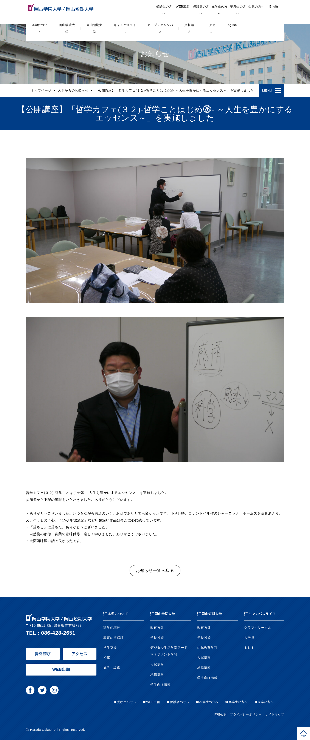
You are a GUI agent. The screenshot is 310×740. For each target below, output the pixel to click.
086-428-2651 (58, 633)
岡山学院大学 (67, 28)
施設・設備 (111, 668)
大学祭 (249, 637)
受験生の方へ (164, 10)
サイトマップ (274, 714)
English (231, 25)
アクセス (210, 28)
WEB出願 (183, 6)
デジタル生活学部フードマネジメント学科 (169, 651)
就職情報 (157, 674)
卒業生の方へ (238, 10)
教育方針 (157, 627)
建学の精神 (111, 627)
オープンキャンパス (160, 28)
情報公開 (220, 714)
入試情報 (157, 664)
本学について (40, 28)
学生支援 (110, 647)
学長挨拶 (157, 637)
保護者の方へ (201, 10)
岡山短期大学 (94, 28)
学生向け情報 (160, 684)
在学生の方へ (220, 10)
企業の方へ (256, 6)
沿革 (106, 657)
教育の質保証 (113, 637)
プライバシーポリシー (246, 714)
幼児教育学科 (207, 647)
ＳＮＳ (249, 647)
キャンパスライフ (125, 28)
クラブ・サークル (257, 627)
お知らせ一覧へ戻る (155, 570)
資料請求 (189, 28)
